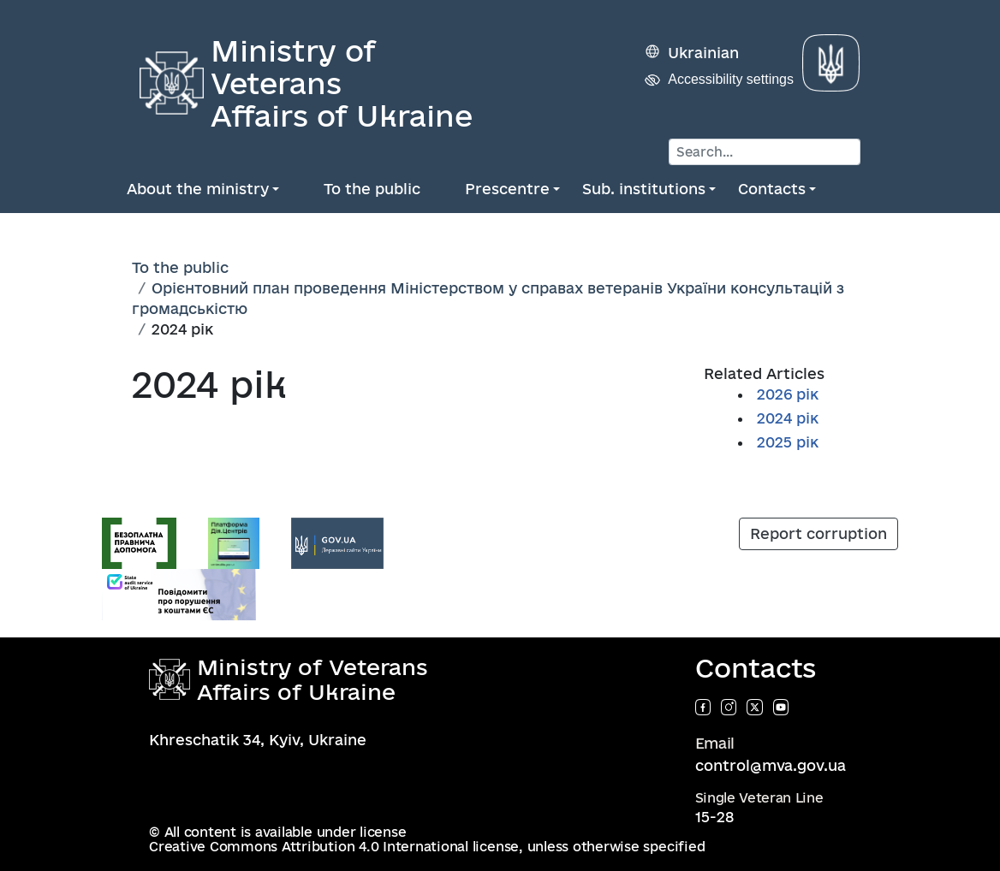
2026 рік (787, 394)
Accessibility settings (731, 79)
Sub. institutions (643, 189)
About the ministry (198, 189)
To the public (372, 189)
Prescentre (507, 189)
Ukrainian (703, 52)
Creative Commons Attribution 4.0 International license (334, 846)
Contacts (772, 189)
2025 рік (787, 442)
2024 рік (787, 418)
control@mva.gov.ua (770, 765)
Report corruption (818, 533)
